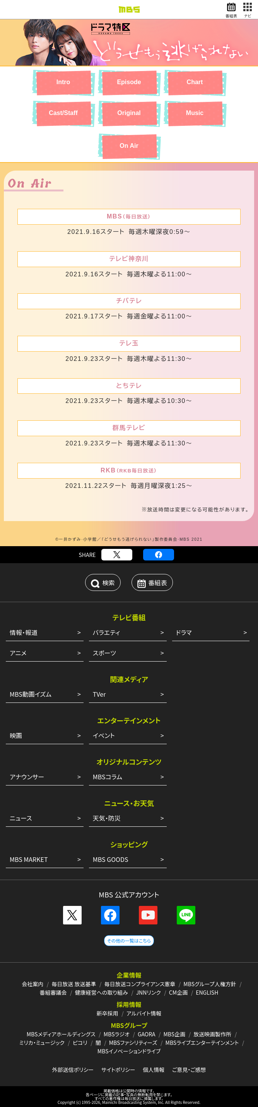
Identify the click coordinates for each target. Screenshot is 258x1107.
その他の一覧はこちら (129, 940)
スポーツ (104, 652)
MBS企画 (174, 1034)
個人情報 (153, 1069)
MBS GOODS (110, 859)
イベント (104, 735)
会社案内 (32, 984)
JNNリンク (148, 992)
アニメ (18, 652)
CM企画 (178, 992)
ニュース (21, 818)
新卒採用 (107, 1013)
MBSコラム (107, 776)
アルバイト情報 (143, 1013)
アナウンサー (27, 776)
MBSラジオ (117, 1034)
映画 (16, 735)
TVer (99, 694)
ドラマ (184, 632)
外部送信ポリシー (73, 1069)
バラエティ (106, 632)
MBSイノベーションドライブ (129, 1051)
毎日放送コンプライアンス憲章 (140, 984)
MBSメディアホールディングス (61, 1034)
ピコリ (80, 1042)
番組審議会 (53, 992)
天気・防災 (107, 818)
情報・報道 (24, 632)
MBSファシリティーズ (133, 1042)
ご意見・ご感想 (189, 1069)
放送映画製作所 (212, 1034)
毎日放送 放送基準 (73, 984)
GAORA (146, 1034)
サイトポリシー (118, 1069)
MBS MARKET (29, 859)
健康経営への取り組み (101, 992)
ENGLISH (207, 992)
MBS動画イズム (30, 694)
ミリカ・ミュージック (42, 1042)
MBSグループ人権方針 (209, 984)
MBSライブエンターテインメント (202, 1042)
